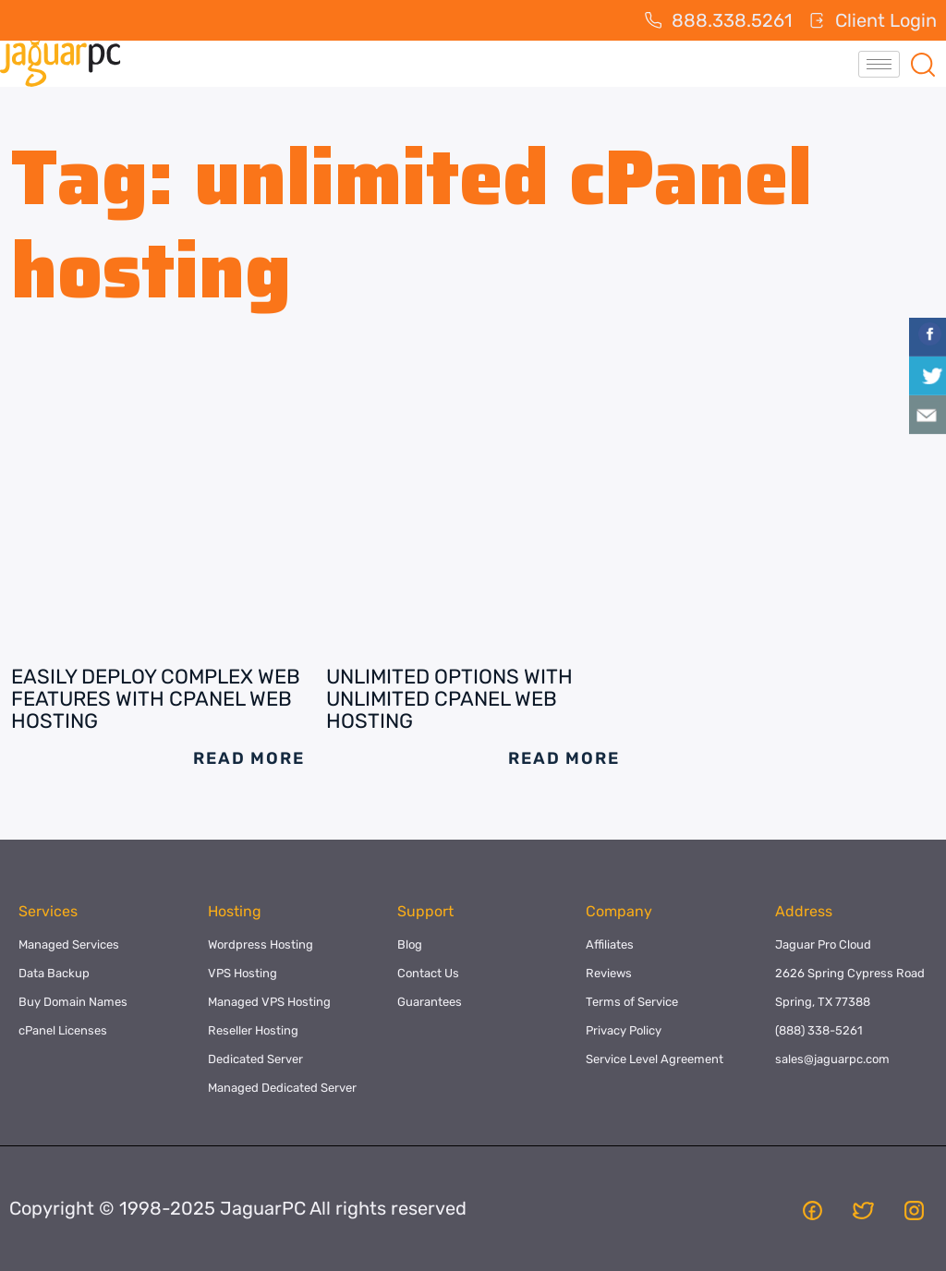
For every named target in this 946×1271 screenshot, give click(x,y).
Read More (248, 758)
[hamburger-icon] (879, 64)
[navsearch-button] (922, 63)
